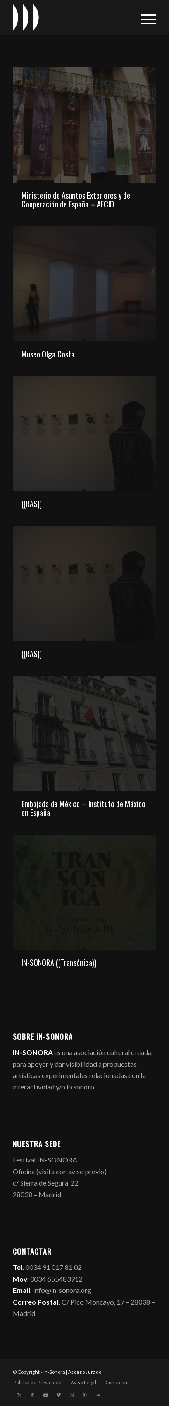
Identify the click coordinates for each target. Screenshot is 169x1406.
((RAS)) (31, 503)
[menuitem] (144, 17)
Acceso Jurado (84, 1372)
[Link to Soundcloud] (97, 1395)
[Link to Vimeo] (58, 1395)
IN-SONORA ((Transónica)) (59, 962)
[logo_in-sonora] (70, 17)
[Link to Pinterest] (84, 1395)
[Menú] (144, 17)
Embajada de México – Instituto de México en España (83, 808)
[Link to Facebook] (32, 1395)
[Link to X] (19, 1395)
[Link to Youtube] (45, 1395)
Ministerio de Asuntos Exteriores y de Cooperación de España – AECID (75, 200)
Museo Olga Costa (48, 354)
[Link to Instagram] (71, 1395)
